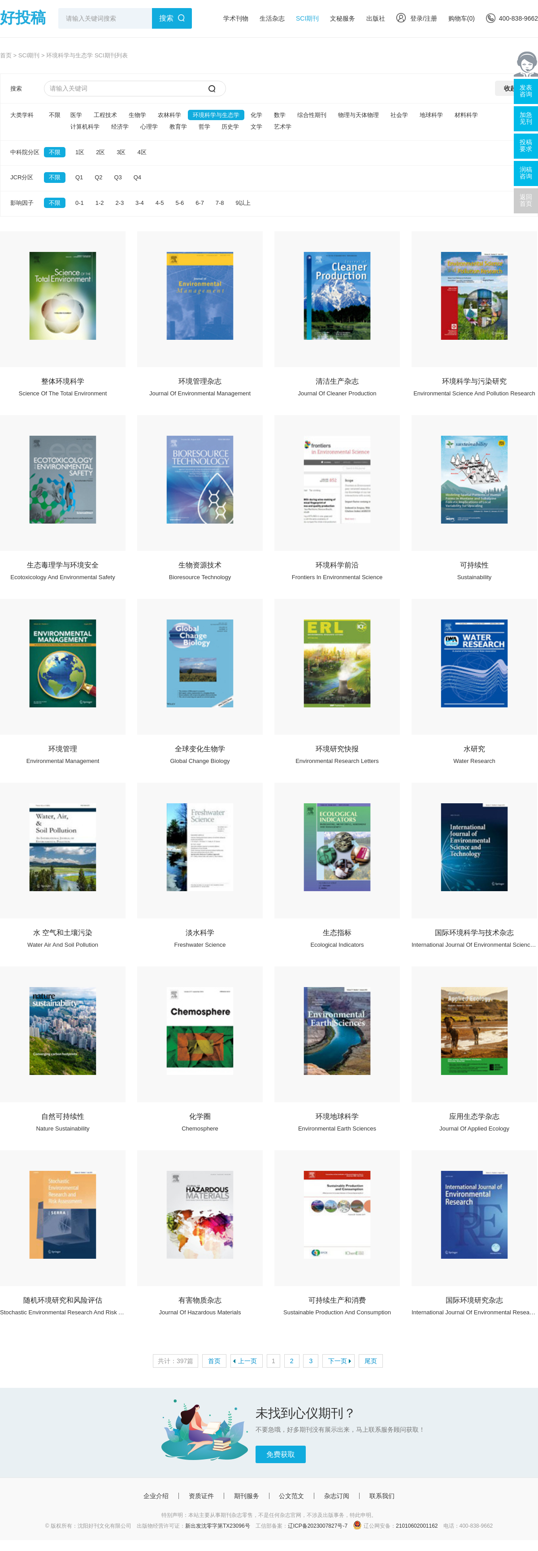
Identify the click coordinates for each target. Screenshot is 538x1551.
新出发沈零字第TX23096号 (217, 1526)
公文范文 (291, 1495)
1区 (79, 152)
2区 (100, 152)
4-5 (160, 202)
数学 (280, 115)
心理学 (149, 126)
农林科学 (169, 115)
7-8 (220, 202)
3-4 (139, 202)
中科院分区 (24, 152)
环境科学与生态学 (216, 115)
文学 (256, 126)
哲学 (204, 126)
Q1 (79, 177)
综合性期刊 (311, 115)
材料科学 (466, 115)
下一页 (337, 1361)
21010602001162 (417, 1526)
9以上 (243, 202)
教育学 (178, 126)
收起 (510, 88)
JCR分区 (21, 177)
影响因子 (22, 202)
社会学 (399, 115)
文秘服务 (342, 18)
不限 (55, 115)
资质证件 (201, 1495)
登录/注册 (416, 18)
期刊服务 (246, 1495)
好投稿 (23, 17)
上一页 (247, 1361)
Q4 (137, 177)
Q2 (98, 177)
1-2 (99, 202)
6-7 (199, 202)
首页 (6, 55)
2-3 (119, 202)
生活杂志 (272, 18)
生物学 (137, 115)
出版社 (375, 18)
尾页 (370, 1361)
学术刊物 (235, 18)
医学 (76, 115)
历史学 (230, 126)
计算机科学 (85, 126)
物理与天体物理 (358, 115)
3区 (121, 152)
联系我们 (382, 1495)
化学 (256, 115)
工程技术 (105, 115)
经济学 (120, 126)
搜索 (166, 18)
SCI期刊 (307, 18)
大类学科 (22, 115)
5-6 (179, 202)
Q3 (117, 177)
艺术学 (282, 126)
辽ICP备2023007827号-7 (317, 1526)
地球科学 (431, 115)
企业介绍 (156, 1495)
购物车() (461, 18)
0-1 (79, 202)
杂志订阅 (336, 1495)
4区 (141, 152)
